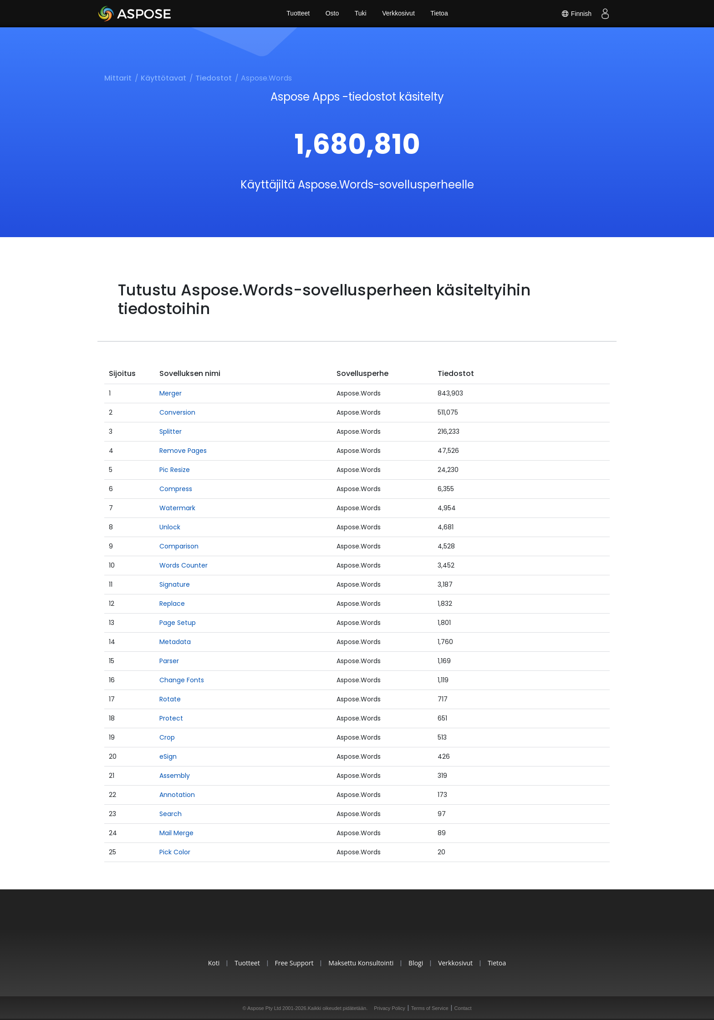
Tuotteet (297, 13)
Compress (175, 488)
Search (170, 813)
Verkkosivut (398, 13)
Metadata (175, 641)
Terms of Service (430, 1008)
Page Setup (177, 622)
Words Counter (183, 565)
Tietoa (439, 13)
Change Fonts (181, 680)
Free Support (293, 963)
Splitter (170, 431)
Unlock (169, 527)
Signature (174, 584)
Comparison (179, 546)
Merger (170, 393)
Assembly (174, 775)
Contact (463, 1008)
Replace (172, 603)
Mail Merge (176, 832)
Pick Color (174, 852)
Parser (169, 660)
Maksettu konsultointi (360, 963)
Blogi (416, 963)
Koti (211, 963)
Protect (171, 718)
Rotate (170, 699)
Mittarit (118, 78)
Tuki (361, 13)
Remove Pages (183, 450)
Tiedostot (213, 78)
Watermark (177, 508)
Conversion (177, 412)
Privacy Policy (389, 1008)
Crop (167, 737)
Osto (332, 13)
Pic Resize (174, 469)
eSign (168, 756)
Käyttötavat (163, 78)
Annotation (177, 794)
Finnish (576, 14)
